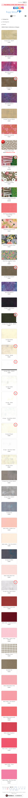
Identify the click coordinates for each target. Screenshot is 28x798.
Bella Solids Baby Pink (9, 575)
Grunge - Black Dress (9, 308)
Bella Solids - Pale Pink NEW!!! (9, 544)
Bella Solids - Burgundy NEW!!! (9, 622)
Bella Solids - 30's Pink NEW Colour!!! (9, 781)
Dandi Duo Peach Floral (9, 229)
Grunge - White (9, 402)
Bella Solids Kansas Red (9, 607)
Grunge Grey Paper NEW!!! (9, 591)
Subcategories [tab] (5, 22)
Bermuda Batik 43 (9, 72)
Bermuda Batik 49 (9, 292)
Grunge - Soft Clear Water (9, 449)
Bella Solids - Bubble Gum (9, 528)
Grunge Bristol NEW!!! (9, 276)
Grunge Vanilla (9, 386)
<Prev (15, 787)
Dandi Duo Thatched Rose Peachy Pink (9, 214)
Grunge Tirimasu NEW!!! (9, 119)
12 (19, 788)
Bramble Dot (9, 670)
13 (21, 788)
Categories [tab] (4, 19)
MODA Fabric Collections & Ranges (10, 27)
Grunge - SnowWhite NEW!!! (9, 418)
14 (24, 788)
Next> (16, 789)
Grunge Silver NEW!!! (9, 497)
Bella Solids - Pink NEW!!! (9, 701)
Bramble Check (9, 654)
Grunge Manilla (9, 339)
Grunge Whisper (9, 434)
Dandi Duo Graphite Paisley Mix (9, 261)
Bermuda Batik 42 (9, 56)
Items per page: (5, 787)
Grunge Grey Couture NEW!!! (9, 481)
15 (10, 789)
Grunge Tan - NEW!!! (9, 40)
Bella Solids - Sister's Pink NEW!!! (9, 639)
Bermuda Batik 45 (9, 103)
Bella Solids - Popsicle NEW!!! (9, 748)
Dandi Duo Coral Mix (9, 135)
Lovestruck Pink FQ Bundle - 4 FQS (9, 167)
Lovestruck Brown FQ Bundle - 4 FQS (9, 198)
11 (16, 788)
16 (13, 789)
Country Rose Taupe (9, 150)
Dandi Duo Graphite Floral (9, 245)
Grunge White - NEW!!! (9, 371)
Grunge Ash (9, 512)
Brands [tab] (3, 24)
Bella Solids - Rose (9, 764)
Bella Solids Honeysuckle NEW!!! (9, 718)
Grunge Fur (9, 88)
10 (14, 788)
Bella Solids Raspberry (9, 733)
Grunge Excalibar (9, 560)
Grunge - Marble (9, 355)
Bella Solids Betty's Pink (9, 685)
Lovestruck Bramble (9, 182)
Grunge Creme (9, 465)
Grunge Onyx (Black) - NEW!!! (9, 324)
